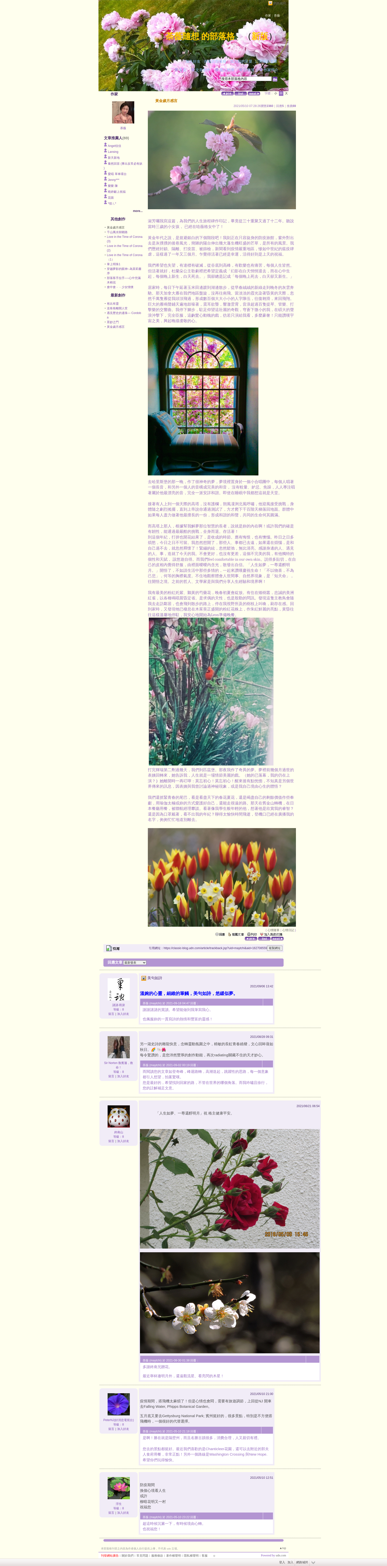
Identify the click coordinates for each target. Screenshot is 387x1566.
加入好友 (193, 61)
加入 (290, 1562)
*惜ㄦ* (112, 203)
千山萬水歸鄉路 (117, 232)
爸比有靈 (113, 303)
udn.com (281, 1555)
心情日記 (288, 930)
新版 (260, 36)
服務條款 (157, 1555)
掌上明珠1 (113, 264)
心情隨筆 (273, 930)
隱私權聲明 (191, 1555)
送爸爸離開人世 (117, 308)
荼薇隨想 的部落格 (200, 36)
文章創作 (202, 70)
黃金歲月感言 (116, 327)
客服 (205, 1555)
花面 (111, 197)
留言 (111, 1014)
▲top (282, 1548)
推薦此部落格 (215, 61)
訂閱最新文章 (266, 61)
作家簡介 (271, 70)
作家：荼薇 (272, 15)
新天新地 (114, 157)
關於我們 (128, 1555)
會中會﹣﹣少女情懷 (120, 287)
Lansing (113, 152)
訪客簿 (248, 70)
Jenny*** (113, 180)
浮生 (119, 1504)
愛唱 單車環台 (117, 174)
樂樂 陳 (112, 186)
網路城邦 (279, 3)
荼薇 (123, 128)
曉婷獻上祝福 (117, 191)
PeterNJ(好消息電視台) (118, 1420)
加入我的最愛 (241, 61)
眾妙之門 (113, 322)
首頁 (182, 70)
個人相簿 (226, 70)
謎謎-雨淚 (118, 1005)
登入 (282, 1562)
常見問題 (142, 1555)
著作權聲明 (173, 1555)
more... (138, 211)
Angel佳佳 (114, 146)
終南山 (118, 1132)
